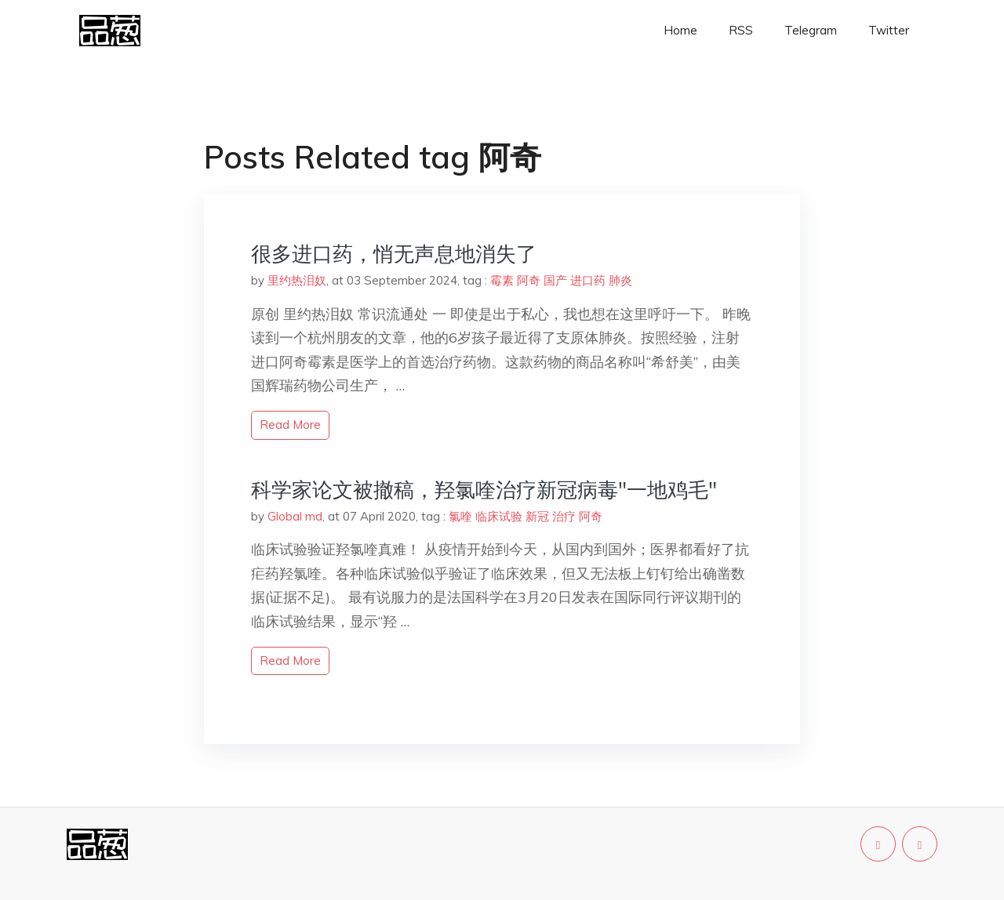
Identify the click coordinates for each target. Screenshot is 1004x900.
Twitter (888, 30)
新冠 (537, 516)
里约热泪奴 (296, 280)
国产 (555, 280)
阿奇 (528, 280)
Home (680, 30)
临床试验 (498, 516)
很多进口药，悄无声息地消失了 (394, 254)
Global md (294, 516)
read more (290, 424)
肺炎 (620, 280)
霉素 (502, 280)
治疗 (564, 516)
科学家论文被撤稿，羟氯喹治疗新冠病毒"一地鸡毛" (484, 490)
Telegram (810, 30)
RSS (741, 30)
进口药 (588, 280)
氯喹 (460, 516)
